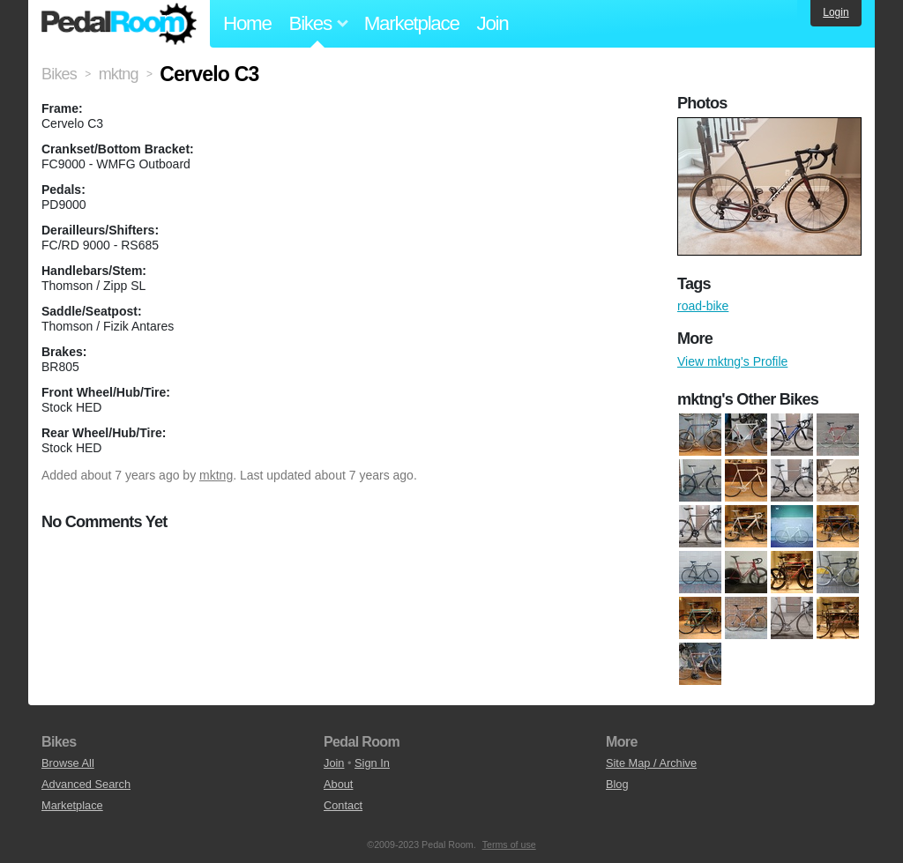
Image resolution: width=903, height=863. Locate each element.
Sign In (372, 763)
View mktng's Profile (732, 361)
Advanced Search (86, 784)
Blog (617, 784)
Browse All (67, 763)
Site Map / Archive (651, 763)
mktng (216, 475)
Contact (343, 805)
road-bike (702, 306)
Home (247, 23)
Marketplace (411, 23)
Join (493, 23)
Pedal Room (119, 24)
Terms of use (509, 844)
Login (835, 12)
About (338, 784)
